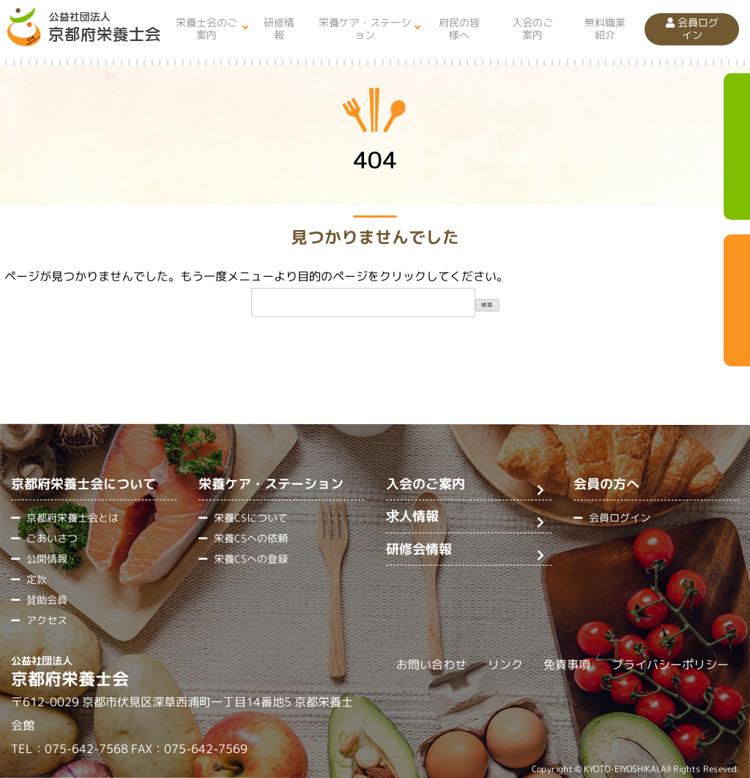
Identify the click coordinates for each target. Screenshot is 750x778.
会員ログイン (692, 28)
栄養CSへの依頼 (251, 538)
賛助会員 (46, 600)
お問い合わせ (431, 664)
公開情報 (46, 559)
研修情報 (279, 28)
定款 (36, 579)
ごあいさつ (52, 538)
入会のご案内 (532, 28)
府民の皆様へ (459, 28)
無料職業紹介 (604, 28)
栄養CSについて (251, 518)
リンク (505, 665)
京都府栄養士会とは (72, 518)
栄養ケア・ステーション (365, 28)
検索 (487, 304)
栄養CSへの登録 (251, 559)
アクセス (46, 620)
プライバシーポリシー (670, 665)
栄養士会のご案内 (206, 28)
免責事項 (566, 665)
